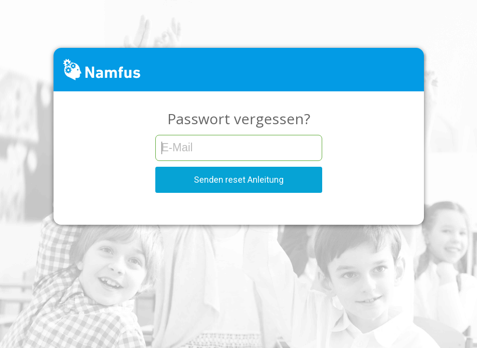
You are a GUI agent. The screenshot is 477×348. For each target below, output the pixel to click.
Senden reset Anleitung (239, 179)
